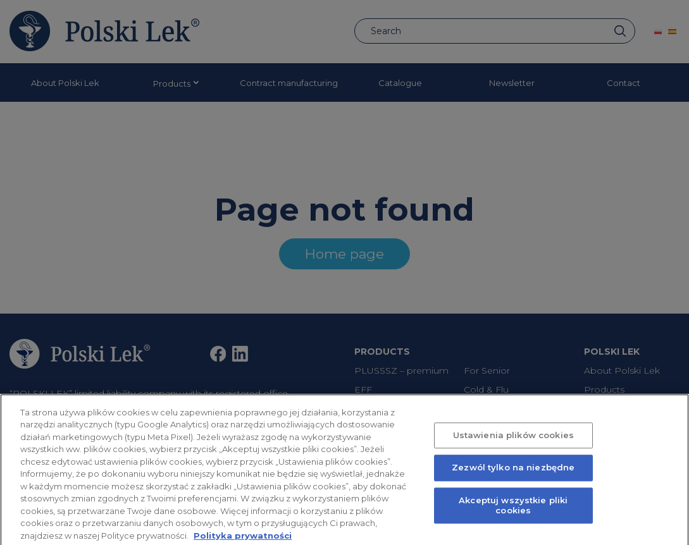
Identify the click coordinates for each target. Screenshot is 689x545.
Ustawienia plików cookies (513, 440)
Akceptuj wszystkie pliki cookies (513, 510)
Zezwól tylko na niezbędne (513, 473)
